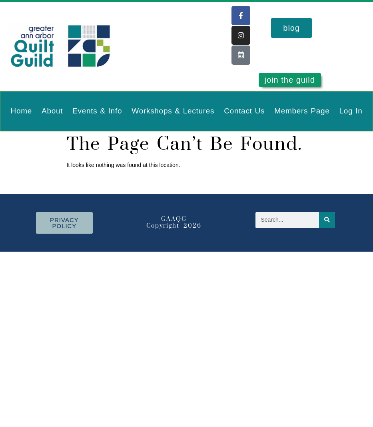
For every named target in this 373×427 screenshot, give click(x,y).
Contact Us (244, 111)
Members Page (301, 111)
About (52, 111)
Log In (350, 111)
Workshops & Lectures (173, 111)
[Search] (327, 220)
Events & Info (97, 111)
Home (21, 111)
